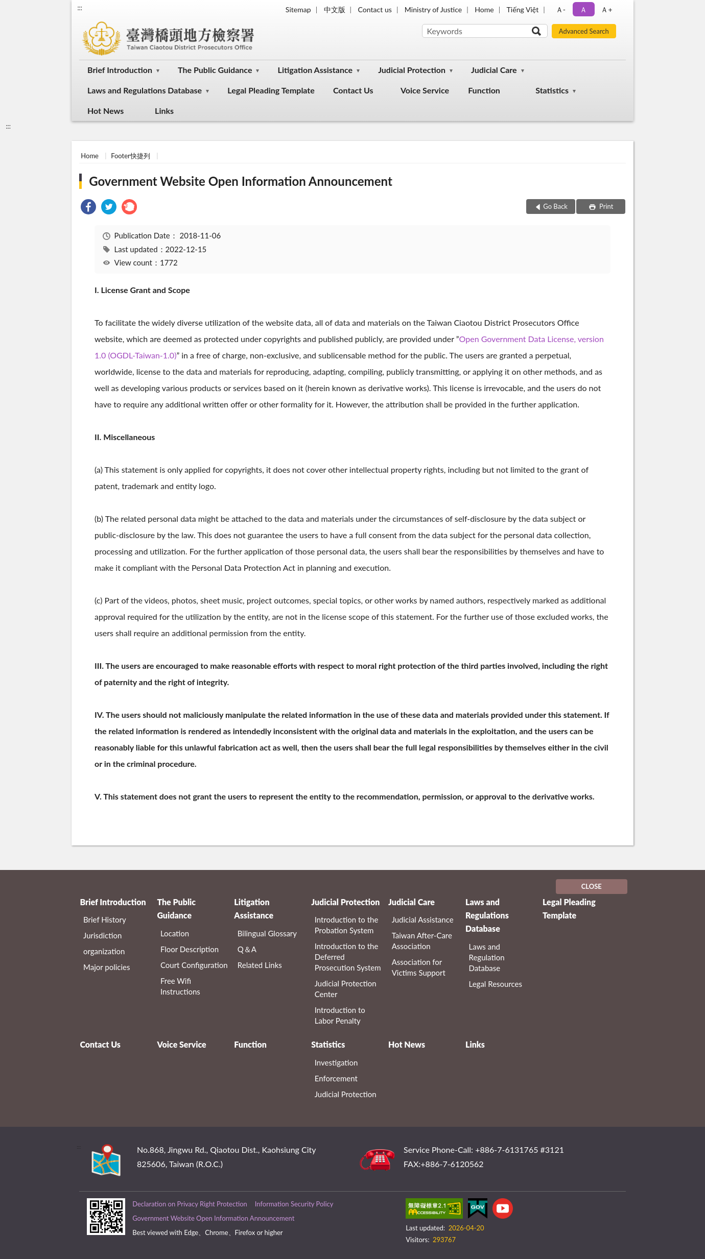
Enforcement (336, 1078)
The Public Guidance (215, 70)
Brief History (104, 919)
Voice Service (425, 90)
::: (79, 8)
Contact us (375, 9)
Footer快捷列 (130, 156)
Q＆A (247, 949)
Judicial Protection (411, 70)
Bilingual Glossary (267, 933)
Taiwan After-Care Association (422, 941)
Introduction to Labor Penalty (340, 1015)
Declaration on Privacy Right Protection (189, 1204)
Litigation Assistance (315, 70)
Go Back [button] (555, 206)
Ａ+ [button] (606, 9)
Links (164, 110)
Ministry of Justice (433, 9)
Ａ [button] (583, 9)
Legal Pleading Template (271, 90)
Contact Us (353, 90)
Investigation (336, 1062)
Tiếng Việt (523, 9)
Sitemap (298, 9)
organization (104, 951)
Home (484, 9)
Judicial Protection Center (346, 989)
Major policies (106, 967)
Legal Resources (496, 983)
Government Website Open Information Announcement (240, 181)
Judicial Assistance (423, 919)
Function (484, 90)
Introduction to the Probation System (347, 925)
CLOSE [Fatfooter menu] (591, 886)
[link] (88, 208)
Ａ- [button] (561, 9)
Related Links (260, 965)
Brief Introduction (119, 70)
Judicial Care (494, 70)
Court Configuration (194, 965)
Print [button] (606, 206)
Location (174, 933)
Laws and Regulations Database (144, 90)
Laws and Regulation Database (487, 957)
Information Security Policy (294, 1204)
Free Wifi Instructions (180, 986)
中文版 (334, 9)
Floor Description (189, 949)
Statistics (552, 90)
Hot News (105, 110)
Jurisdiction (102, 935)
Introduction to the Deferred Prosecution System (348, 956)
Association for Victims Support (418, 967)
